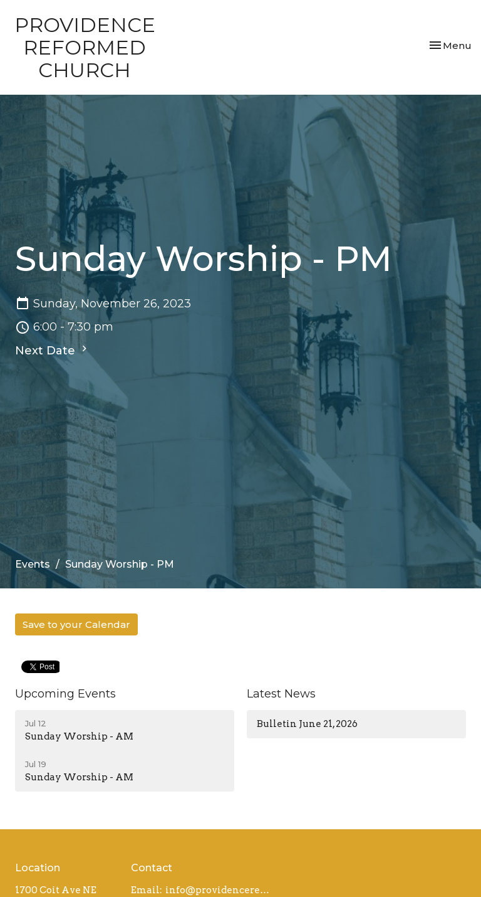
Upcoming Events (65, 694)
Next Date (52, 350)
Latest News (281, 694)
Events (32, 564)
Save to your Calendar (76, 624)
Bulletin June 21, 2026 (307, 724)
